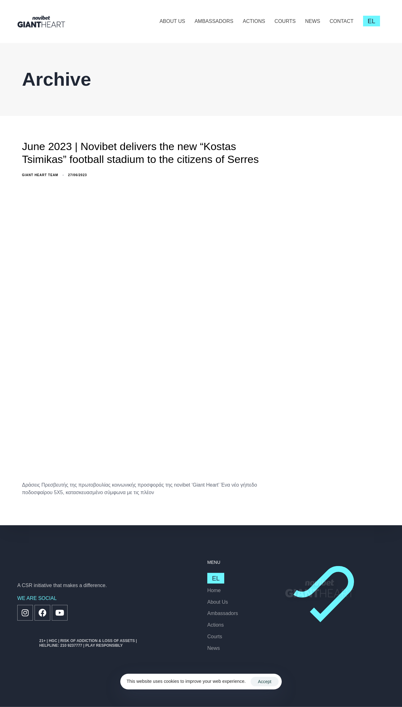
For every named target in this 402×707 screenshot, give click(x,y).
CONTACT (341, 21)
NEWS (312, 21)
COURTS (285, 21)
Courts (214, 636)
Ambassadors (222, 613)
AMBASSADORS (213, 21)
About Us (217, 601)
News (213, 647)
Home (214, 590)
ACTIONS (254, 21)
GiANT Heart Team (40, 175)
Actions (215, 625)
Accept (264, 681)
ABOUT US (172, 21)
